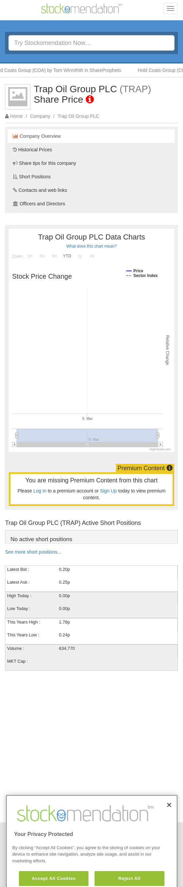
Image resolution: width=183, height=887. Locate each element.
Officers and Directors (39, 203)
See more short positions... (33, 552)
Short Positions (32, 176)
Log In (40, 490)
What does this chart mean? (91, 246)
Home (16, 116)
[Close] (169, 819)
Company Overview (37, 136)
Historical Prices (32, 149)
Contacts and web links (40, 190)
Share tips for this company (44, 163)
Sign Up (108, 490)
